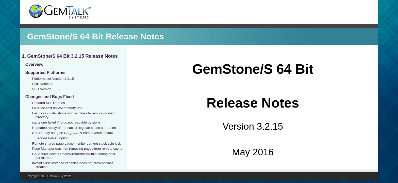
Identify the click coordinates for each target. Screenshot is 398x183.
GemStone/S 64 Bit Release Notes (95, 36)
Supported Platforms (45, 72)
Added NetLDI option (53, 138)
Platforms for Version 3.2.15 (53, 79)
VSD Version (41, 89)
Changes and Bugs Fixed (49, 97)
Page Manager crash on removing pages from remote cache (77, 148)
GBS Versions (42, 84)
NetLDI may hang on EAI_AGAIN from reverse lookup (72, 133)
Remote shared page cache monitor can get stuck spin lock (76, 143)
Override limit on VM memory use (57, 108)
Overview (34, 64)
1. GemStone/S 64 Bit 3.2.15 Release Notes (70, 56)
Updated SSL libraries (48, 103)
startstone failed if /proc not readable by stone (66, 122)
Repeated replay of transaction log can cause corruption (74, 128)
